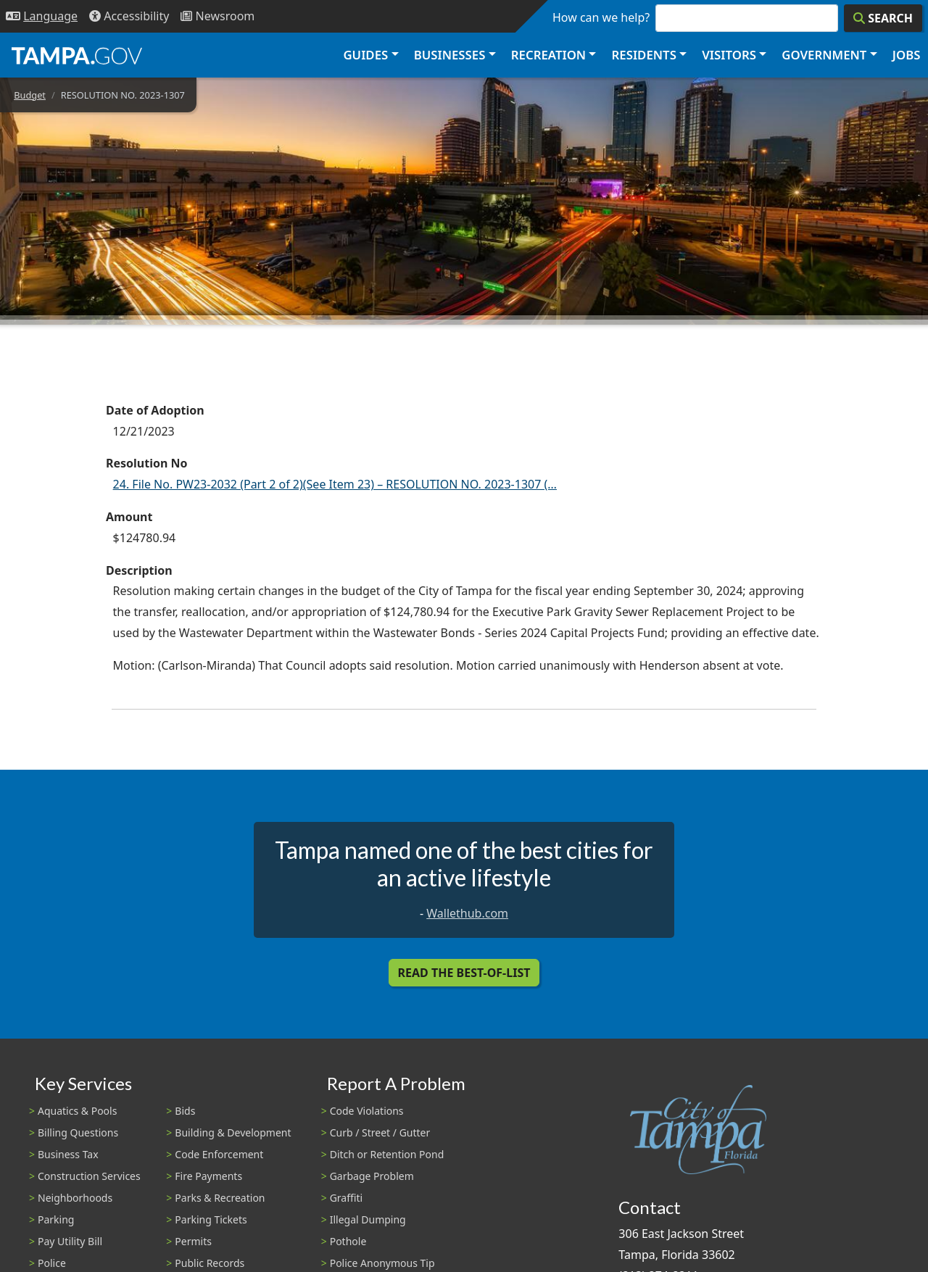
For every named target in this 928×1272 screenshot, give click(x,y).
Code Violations (367, 1111)
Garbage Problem (372, 1176)
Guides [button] (365, 54)
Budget (30, 94)
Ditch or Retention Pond (387, 1154)
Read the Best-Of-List (464, 973)
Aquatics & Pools (77, 1111)
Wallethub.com (467, 913)
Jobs (906, 54)
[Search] (883, 18)
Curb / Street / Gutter (380, 1132)
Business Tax (68, 1154)
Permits (193, 1241)
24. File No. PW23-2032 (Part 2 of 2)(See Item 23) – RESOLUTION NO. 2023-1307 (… (335, 484)
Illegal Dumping (368, 1219)
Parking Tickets (210, 1219)
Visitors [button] (729, 54)
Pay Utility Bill (70, 1241)
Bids (185, 1111)
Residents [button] (644, 54)
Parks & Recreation (220, 1198)
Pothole (348, 1241)
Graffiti (346, 1198)
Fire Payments (208, 1176)
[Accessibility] (129, 16)
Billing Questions (78, 1132)
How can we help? (601, 17)
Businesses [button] (450, 54)
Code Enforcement (219, 1154)
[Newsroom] (217, 16)
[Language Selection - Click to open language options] (41, 16)
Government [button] (824, 54)
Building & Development (233, 1132)
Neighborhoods (75, 1198)
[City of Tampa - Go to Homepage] (77, 55)
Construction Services (89, 1176)
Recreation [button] (548, 54)
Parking (56, 1219)
